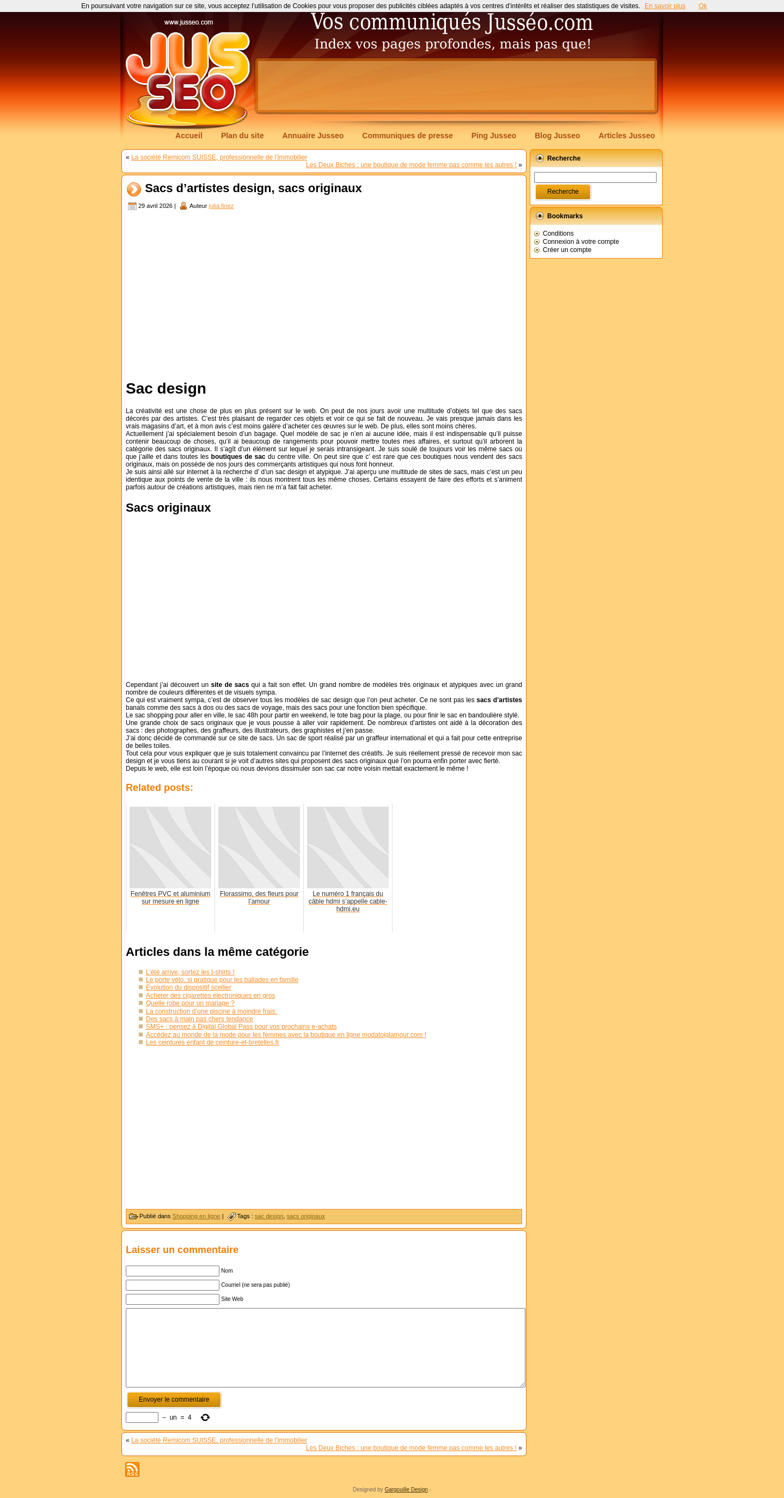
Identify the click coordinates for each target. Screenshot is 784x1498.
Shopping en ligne (196, 1216)
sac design (269, 1216)
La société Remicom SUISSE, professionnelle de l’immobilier (219, 157)
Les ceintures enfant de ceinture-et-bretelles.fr (212, 1042)
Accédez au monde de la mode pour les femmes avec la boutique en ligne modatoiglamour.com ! (286, 1035)
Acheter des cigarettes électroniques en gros (210, 995)
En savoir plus (665, 6)
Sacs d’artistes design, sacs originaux (253, 188)
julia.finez (221, 205)
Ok (703, 6)
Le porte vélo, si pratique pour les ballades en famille (222, 980)
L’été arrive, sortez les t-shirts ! (190, 972)
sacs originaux (306, 1216)
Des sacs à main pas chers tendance (199, 1019)
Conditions (558, 233)
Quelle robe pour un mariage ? (190, 1003)
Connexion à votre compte (581, 241)
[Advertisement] (456, 85)
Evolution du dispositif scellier (188, 987)
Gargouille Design (406, 1490)
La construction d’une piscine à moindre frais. (211, 1011)
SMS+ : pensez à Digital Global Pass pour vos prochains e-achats (241, 1026)
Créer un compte (567, 250)
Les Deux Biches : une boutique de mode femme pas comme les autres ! (411, 165)
